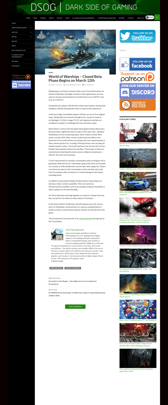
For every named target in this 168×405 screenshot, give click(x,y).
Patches (59, 18)
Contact (131, 18)
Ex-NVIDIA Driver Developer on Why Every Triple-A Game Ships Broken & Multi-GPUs (77, 292)
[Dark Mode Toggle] (149, 17)
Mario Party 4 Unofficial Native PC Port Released (138, 320)
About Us (140, 18)
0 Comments (89, 85)
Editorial (15, 61)
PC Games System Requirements (83, 18)
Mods (67, 18)
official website (85, 218)
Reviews (121, 18)
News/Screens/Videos (19, 27)
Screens (43, 18)
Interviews (15, 66)
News (35, 18)
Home (28, 18)
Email (61, 261)
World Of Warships (73, 268)
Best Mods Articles (18, 50)
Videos (51, 18)
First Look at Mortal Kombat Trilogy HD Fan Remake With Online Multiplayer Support (136, 344)
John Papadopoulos (73, 85)
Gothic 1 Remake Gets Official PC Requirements (138, 169)
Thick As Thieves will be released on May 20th (137, 246)
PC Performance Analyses (107, 18)
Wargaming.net (56, 268)
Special (14, 36)
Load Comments (75, 306)
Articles (15, 32)
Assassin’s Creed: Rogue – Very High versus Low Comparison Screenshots (77, 281)
